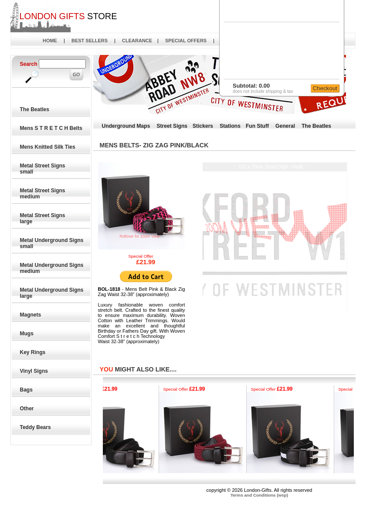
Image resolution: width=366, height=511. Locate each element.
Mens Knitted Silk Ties (48, 147)
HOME (50, 40)
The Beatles (35, 109)
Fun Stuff (257, 126)
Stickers (203, 126)
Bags (27, 390)
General (285, 126)
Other (27, 408)
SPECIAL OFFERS (186, 40)
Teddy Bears (36, 427)
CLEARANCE (137, 40)
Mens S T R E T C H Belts (52, 128)
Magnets (31, 315)
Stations (230, 126)
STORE (68, 16)
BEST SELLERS (89, 40)
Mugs (27, 333)
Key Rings (33, 352)
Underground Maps (126, 126)
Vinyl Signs (34, 371)
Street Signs (171, 126)
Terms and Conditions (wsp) (259, 495)
